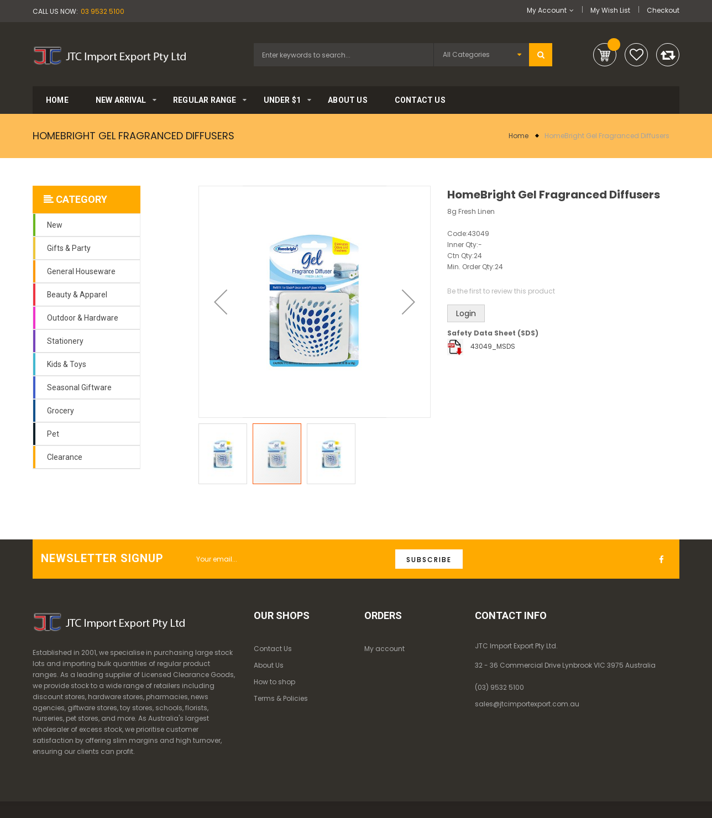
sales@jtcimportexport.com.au (527, 704)
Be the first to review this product (501, 291)
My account (384, 648)
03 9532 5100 (102, 11)
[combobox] (343, 54)
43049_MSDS (492, 346)
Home (518, 135)
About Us (269, 665)
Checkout (663, 10)
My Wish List (610, 10)
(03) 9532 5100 (499, 687)
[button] (220, 302)
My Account (547, 10)
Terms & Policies (281, 698)
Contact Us (273, 648)
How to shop (274, 681)
